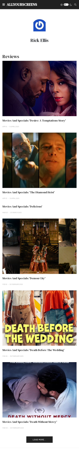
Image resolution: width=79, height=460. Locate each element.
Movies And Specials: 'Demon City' (23, 278)
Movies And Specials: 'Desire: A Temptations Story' (34, 120)
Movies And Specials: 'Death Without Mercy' (29, 422)
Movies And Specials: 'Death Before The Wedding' (33, 350)
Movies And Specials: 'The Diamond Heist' (28, 192)
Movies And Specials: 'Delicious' (22, 206)
